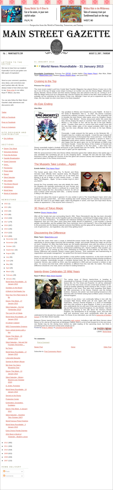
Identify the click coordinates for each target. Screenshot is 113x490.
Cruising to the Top (45, 81)
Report (6, 174)
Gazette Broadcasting (12, 158)
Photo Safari (8, 171)
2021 (6, 207)
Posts (6, 471)
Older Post (107, 347)
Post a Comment (43, 342)
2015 (6, 229)
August (9, 253)
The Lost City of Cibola (14, 313)
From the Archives (10, 155)
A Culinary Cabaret (13, 323)
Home (73, 347)
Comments (8, 476)
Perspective (8, 168)
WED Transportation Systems (16, 326)
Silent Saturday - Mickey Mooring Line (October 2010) (15, 379)
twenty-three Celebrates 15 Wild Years (57, 271)
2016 (6, 225)
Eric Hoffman (8, 138)
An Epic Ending (43, 103)
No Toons (9, 348)
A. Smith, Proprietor (13, 386)
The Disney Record (11, 184)
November (10, 242)
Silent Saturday (9, 177)
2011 (6, 446)
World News (107, 331)
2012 (6, 443)
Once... (6, 164)
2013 (6, 236)
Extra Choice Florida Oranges (16, 430)
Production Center (12, 399)
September (10, 250)
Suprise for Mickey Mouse (15, 361)
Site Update (8, 181)
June (8, 261)
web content (75, 320)
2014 (6, 232)
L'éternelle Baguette (13, 358)
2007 (6, 460)
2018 (6, 218)
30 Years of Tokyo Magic (48, 208)
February (9, 275)
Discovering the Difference (50, 232)
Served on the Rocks (13, 395)
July (7, 257)
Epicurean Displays (11, 152)
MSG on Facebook (8, 117)
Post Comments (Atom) (52, 351)
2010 (6, 450)
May (8, 264)
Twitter (4, 112)
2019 (6, 214)
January (9, 279)
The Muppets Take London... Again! (55, 164)
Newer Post (38, 347)
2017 (6, 222)
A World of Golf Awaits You (15, 291)
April (8, 268)
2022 (6, 204)
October (9, 246)
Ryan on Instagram (8, 127)
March (8, 271)
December (10, 239)
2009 (6, 453)
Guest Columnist (10, 161)
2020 (6, 211)
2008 (6, 457)
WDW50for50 (9, 187)
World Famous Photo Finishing (17, 421)
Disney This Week (10, 148)
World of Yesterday (11, 193)
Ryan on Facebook (8, 122)
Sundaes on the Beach (14, 288)
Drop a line (11, 90)
